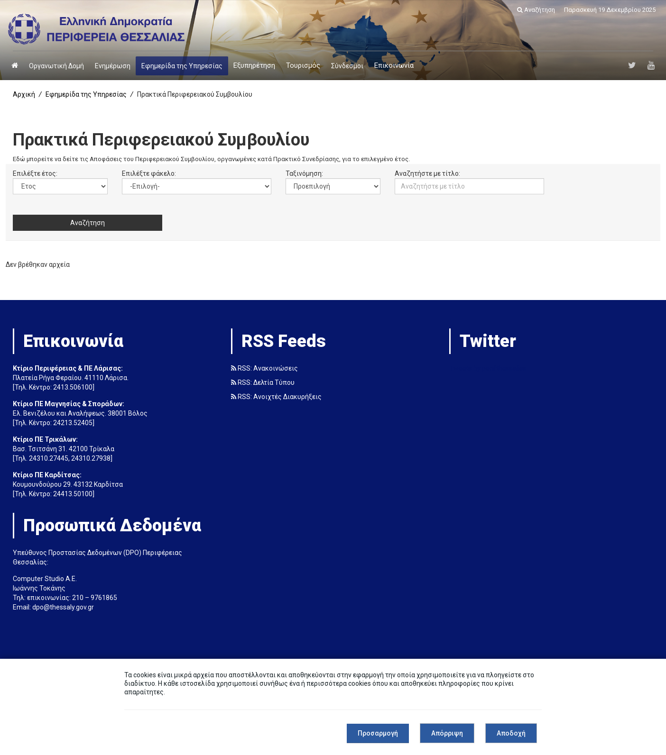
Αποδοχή (511, 733)
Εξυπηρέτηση (254, 65)
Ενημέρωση (112, 66)
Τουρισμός (303, 65)
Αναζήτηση (536, 9)
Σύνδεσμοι (347, 66)
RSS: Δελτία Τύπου (263, 383)
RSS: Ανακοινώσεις (264, 369)
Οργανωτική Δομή (56, 66)
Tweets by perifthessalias (488, 369)
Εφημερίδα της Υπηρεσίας (181, 66)
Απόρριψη (447, 733)
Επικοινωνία (394, 65)
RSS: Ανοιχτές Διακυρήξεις (276, 397)
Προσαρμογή (378, 733)
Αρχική (24, 94)
